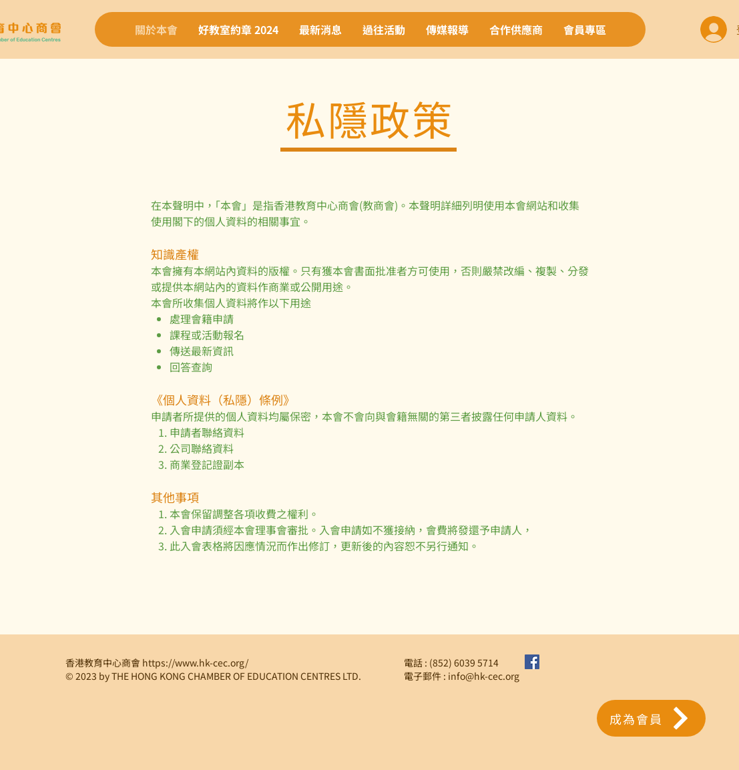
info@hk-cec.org (483, 676)
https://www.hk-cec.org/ (195, 662)
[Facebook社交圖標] (532, 661)
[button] (651, 718)
